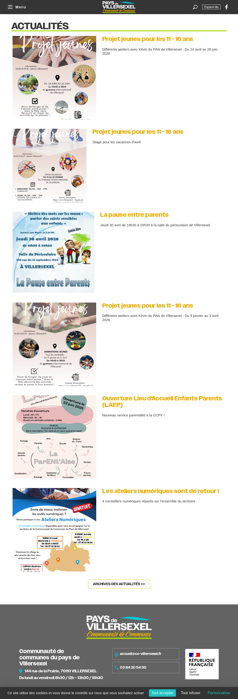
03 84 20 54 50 (130, 667)
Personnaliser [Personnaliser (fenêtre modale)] (219, 693)
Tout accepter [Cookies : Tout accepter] (162, 693)
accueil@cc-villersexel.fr (138, 654)
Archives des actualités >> (119, 584)
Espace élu (211, 7)
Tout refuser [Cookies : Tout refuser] (190, 693)
